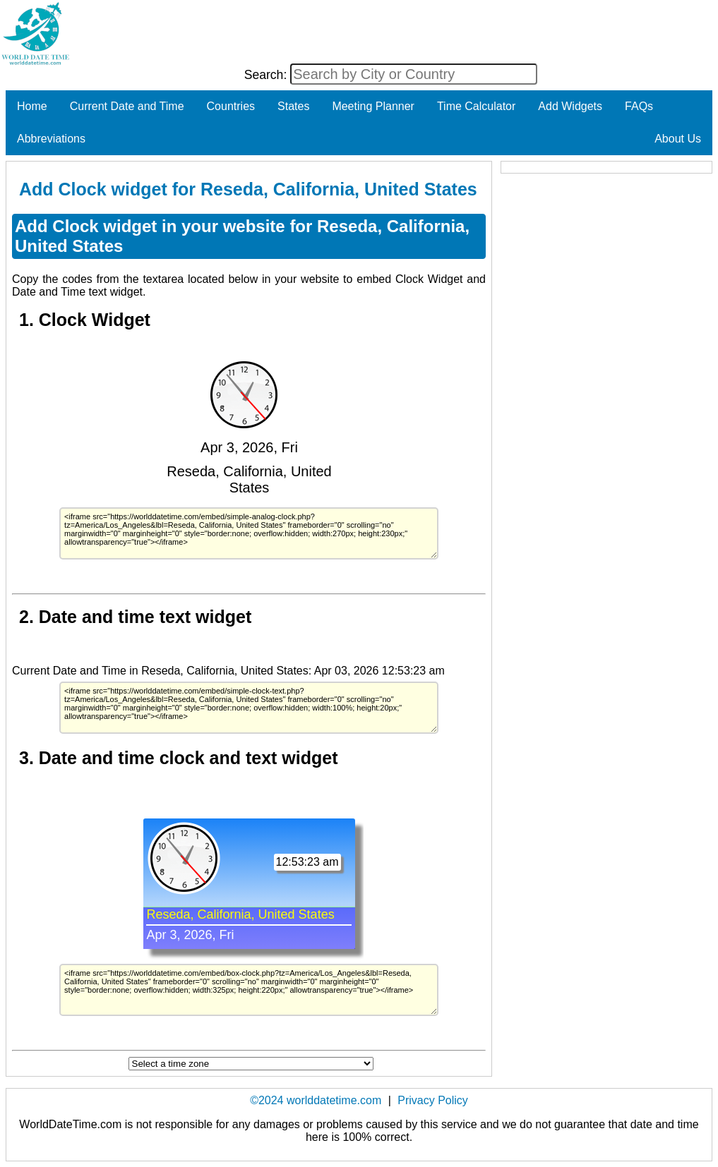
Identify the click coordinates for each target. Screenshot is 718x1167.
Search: (267, 75)
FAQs (639, 106)
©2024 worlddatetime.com (315, 1100)
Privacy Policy (432, 1100)
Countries (231, 106)
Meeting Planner (373, 106)
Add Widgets (570, 106)
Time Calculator (476, 106)
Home (32, 106)
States (293, 106)
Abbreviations (51, 139)
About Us (677, 139)
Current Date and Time (127, 106)
